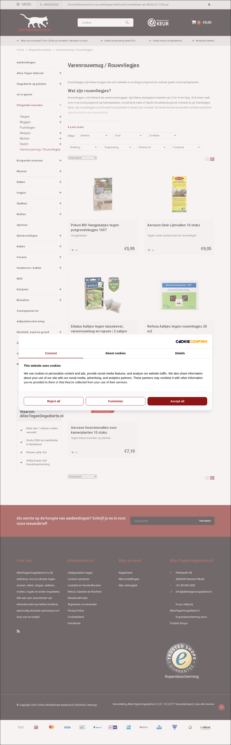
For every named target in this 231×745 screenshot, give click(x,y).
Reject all (53, 401)
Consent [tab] (51, 353)
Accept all (177, 401)
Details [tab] (180, 353)
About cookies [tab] (115, 353)
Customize (115, 401)
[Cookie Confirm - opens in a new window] (191, 342)
